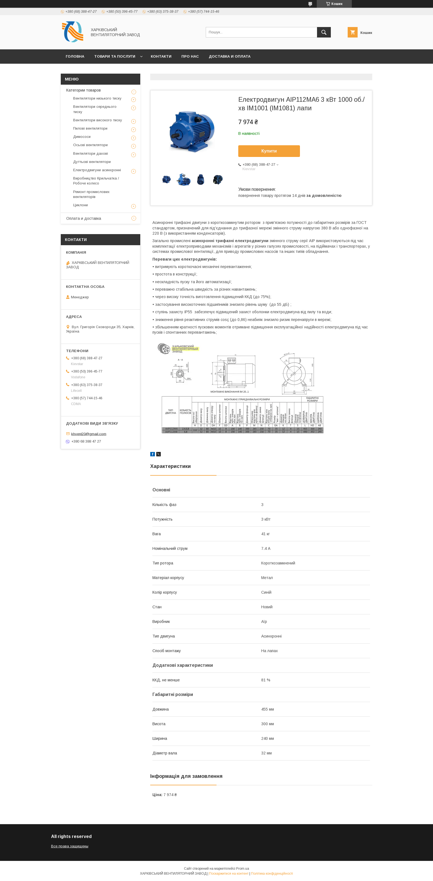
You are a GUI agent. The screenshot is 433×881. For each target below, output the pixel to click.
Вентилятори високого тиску (97, 120)
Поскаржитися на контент (229, 873)
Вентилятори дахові (90, 153)
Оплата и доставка (83, 218)
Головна (75, 56)
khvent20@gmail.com (88, 434)
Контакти (161, 56)
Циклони (80, 205)
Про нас (190, 56)
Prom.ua (242, 869)
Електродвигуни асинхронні (97, 170)
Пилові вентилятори (90, 128)
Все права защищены (69, 846)
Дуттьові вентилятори (92, 162)
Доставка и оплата (229, 56)
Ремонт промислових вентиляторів (91, 194)
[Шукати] (324, 32)
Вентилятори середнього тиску (95, 109)
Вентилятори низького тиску (97, 98)
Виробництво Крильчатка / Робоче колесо (96, 180)
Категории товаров (83, 90)
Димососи (82, 137)
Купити (269, 151)
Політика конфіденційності (272, 873)
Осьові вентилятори (90, 145)
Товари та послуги (114, 56)
